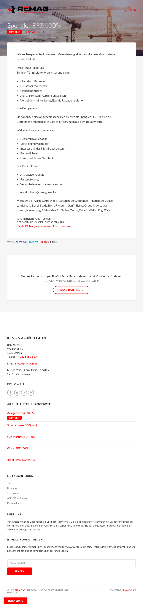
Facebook (21, 242)
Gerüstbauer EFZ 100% (21, 436)
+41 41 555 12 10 (26, 356)
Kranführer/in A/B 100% (21, 460)
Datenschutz (14, 503)
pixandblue (129, 590)
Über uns (12, 488)
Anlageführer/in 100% (20, 413)
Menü (130, 10)
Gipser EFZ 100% (17, 448)
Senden (19, 571)
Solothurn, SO (37, 32)
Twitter (33, 242)
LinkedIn (44, 242)
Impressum (13, 493)
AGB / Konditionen (17, 498)
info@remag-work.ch (26, 363)
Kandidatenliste (71, 289)
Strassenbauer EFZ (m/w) (22, 425)
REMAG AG (20, 590)
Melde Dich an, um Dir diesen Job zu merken (43, 226)
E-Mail (53, 242)
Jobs (9, 482)
